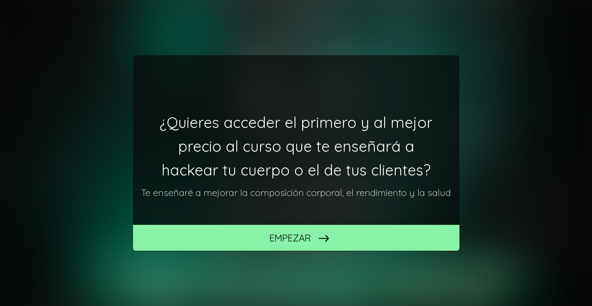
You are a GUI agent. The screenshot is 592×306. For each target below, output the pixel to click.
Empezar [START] (290, 238)
